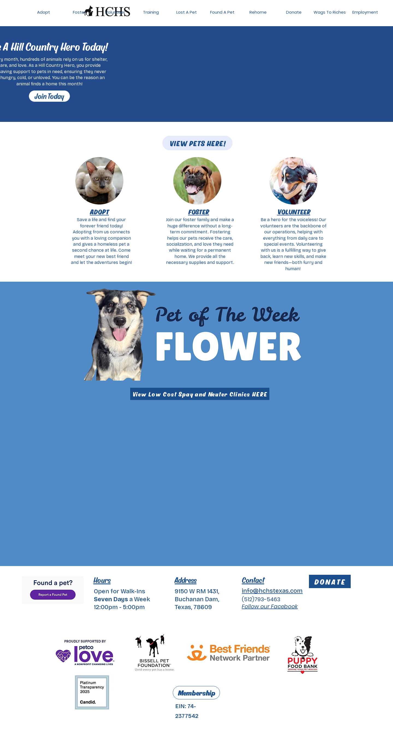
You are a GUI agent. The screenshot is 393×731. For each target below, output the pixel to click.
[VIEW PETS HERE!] (197, 143)
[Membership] (196, 692)
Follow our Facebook (270, 606)
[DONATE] (330, 581)
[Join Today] (49, 96)
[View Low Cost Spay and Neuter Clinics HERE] (199, 394)
